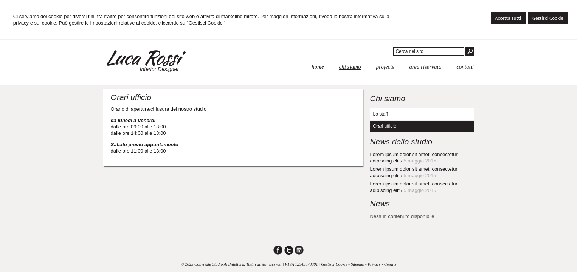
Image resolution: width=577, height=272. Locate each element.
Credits (390, 264)
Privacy (374, 264)
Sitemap (357, 264)
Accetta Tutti (508, 18)
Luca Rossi (142, 57)
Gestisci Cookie (547, 18)
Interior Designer (159, 69)
